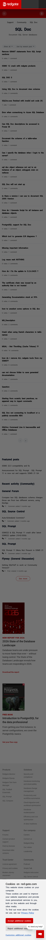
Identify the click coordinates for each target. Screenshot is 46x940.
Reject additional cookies (19, 928)
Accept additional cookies (19, 921)
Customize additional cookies (18, 935)
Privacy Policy (27, 913)
